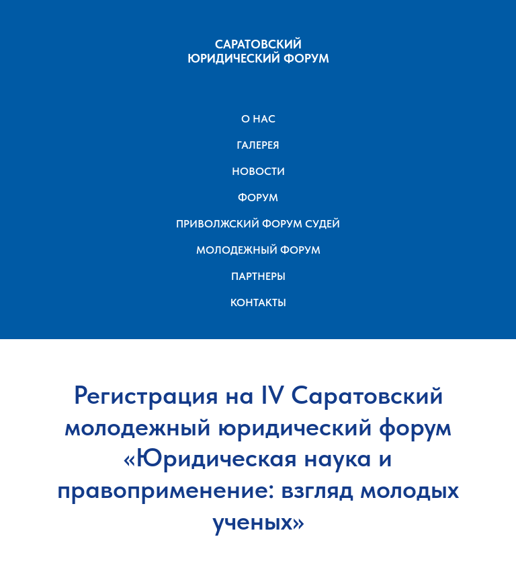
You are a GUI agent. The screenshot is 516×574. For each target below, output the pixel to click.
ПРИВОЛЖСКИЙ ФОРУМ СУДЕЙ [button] (258, 223)
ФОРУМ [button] (258, 197)
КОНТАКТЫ (258, 302)
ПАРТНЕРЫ (258, 276)
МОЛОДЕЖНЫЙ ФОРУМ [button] (258, 250)
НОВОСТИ (258, 171)
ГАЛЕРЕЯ (258, 145)
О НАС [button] (258, 118)
